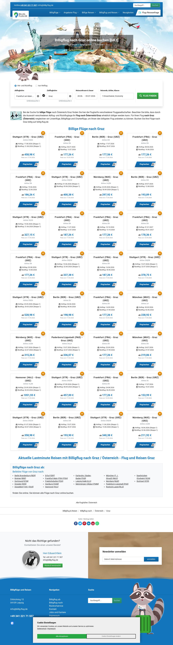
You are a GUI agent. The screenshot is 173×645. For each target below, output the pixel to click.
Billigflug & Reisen (70, 45)
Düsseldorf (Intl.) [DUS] (24, 487)
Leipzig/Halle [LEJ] (83, 481)
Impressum (54, 615)
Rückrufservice (56, 606)
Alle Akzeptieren (62, 636)
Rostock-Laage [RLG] (115, 487)
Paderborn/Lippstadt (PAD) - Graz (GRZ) (67, 339)
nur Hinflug (42, 86)
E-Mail (93, 523)
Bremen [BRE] (20, 478)
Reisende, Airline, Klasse (109, 90)
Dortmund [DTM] (21, 481)
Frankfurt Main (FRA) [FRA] (56, 478)
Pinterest (84, 523)
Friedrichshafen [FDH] (54, 481)
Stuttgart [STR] (143, 481)
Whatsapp (97, 523)
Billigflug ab (54, 599)
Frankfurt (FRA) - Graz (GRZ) (67, 138)
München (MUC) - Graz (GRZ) (144, 299)
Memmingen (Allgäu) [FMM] (87, 484)
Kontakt (53, 609)
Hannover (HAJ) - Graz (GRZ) (28, 379)
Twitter (80, 523)
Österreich (99, 45)
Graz (108, 45)
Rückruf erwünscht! (53, 565)
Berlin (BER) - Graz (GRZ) (106, 137)
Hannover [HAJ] (51, 487)
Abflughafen (19, 90)
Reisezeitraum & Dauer (84, 90)
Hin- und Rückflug (24, 86)
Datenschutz (41, 629)
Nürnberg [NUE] (112, 481)
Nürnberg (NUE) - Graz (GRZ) (106, 178)
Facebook (76, 523)
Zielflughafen (52, 90)
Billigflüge (66, 118)
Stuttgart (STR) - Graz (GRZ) (28, 137)
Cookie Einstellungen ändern (111, 636)
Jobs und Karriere (57, 612)
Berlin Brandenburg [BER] (25, 475)
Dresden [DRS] (20, 484)
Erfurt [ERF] (50, 475)
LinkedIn (89, 523)
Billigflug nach (86, 45)
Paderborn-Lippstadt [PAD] (117, 484)
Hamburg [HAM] (52, 484)
